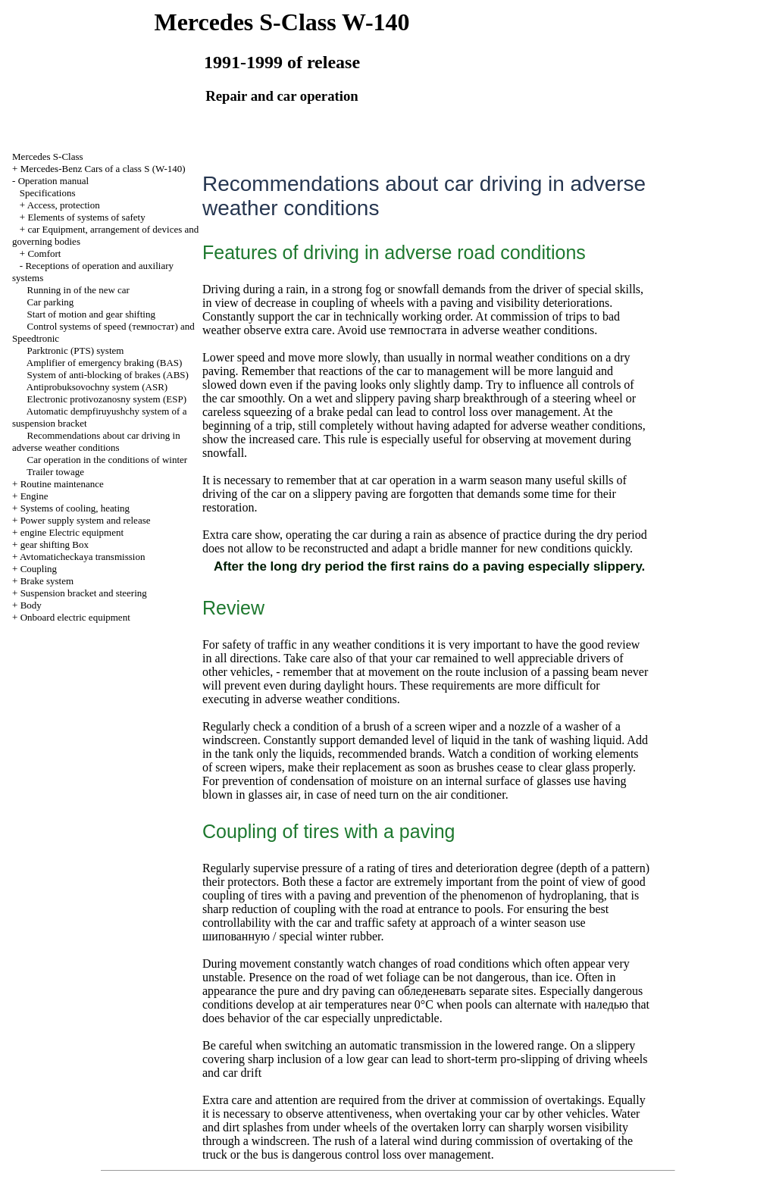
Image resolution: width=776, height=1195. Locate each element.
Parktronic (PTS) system (75, 350)
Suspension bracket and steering (83, 593)
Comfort (44, 253)
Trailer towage (55, 471)
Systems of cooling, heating (75, 508)
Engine (34, 496)
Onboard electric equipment (75, 617)
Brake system (47, 581)
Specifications (48, 193)
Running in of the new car (78, 290)
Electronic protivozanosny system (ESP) (107, 399)
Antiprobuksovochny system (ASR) (97, 387)
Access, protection (63, 205)
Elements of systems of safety (86, 217)
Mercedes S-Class (47, 156)
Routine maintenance (62, 484)
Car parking (50, 302)
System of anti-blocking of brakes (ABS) (108, 374)
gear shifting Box (54, 544)
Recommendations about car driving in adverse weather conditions (96, 441)
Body (31, 605)
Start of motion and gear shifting (91, 314)
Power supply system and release (85, 520)
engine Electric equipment (72, 532)
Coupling (38, 568)
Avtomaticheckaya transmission (82, 556)
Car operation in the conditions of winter (107, 459)
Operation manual (53, 180)
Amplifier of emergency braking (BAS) (105, 362)
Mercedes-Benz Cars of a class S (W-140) (103, 168)
